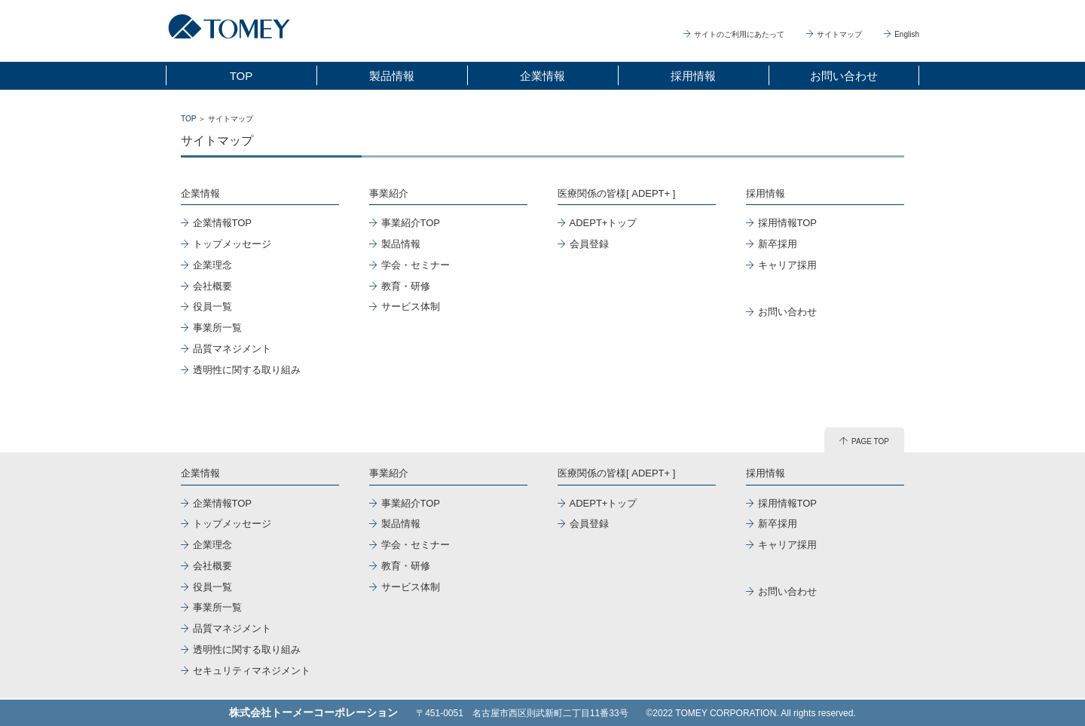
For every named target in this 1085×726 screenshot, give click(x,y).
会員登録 (589, 244)
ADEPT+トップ (603, 222)
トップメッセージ (232, 244)
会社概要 (212, 286)
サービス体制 (410, 306)
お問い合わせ (844, 75)
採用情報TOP (788, 222)
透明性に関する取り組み (247, 369)
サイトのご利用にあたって (733, 34)
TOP (241, 75)
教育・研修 (405, 286)
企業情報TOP (222, 222)
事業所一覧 (217, 327)
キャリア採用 (787, 265)
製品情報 (391, 75)
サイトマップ (834, 34)
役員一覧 (212, 306)
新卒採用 (777, 244)
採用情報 (693, 75)
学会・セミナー (415, 265)
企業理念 (212, 265)
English (901, 34)
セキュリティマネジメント (251, 670)
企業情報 (542, 75)
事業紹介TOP (411, 222)
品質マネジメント (232, 348)
